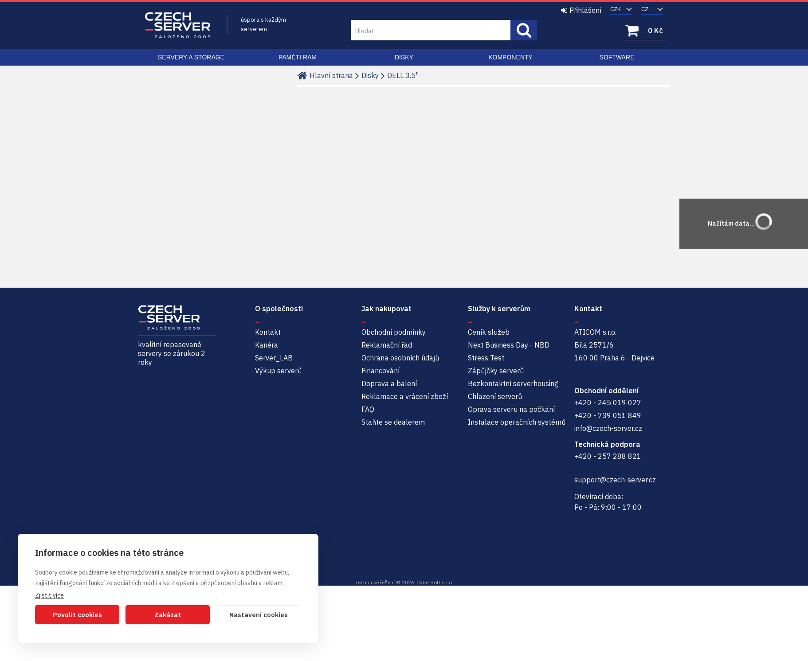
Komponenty (510, 57)
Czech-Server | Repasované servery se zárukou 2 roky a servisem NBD (178, 25)
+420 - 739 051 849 (607, 415)
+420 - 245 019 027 (607, 402)
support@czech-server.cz (615, 479)
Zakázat (167, 614)
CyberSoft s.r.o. (434, 582)
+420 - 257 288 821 (607, 456)
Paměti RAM (297, 57)
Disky (404, 57)
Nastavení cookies (258, 614)
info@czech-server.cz (608, 428)
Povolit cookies (77, 614)
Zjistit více (49, 595)
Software (617, 57)
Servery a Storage (191, 57)
